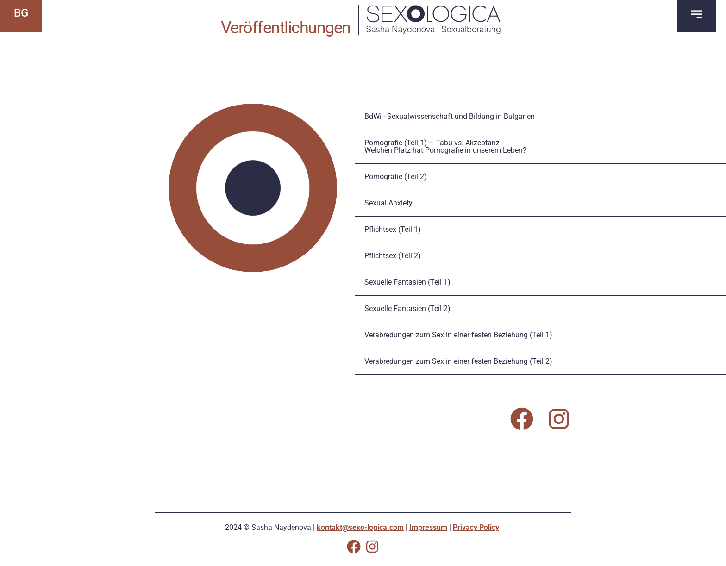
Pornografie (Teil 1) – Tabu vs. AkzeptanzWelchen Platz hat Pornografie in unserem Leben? (445, 146)
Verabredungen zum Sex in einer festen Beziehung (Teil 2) (458, 361)
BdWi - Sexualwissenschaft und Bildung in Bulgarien (449, 116)
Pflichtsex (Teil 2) (392, 255)
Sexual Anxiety (388, 203)
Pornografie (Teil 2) (395, 176)
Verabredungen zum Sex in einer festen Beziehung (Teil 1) (458, 334)
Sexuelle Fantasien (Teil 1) (407, 282)
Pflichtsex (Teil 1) (392, 229)
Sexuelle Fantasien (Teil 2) (407, 308)
